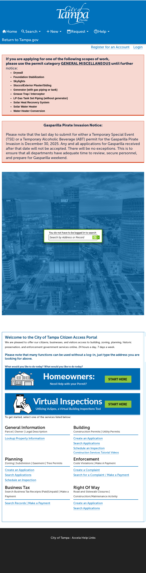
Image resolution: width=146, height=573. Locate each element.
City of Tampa (60, 537)
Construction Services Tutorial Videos (96, 452)
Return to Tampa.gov (20, 39)
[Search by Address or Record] (73, 237)
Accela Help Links (84, 537)
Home (9, 31)
